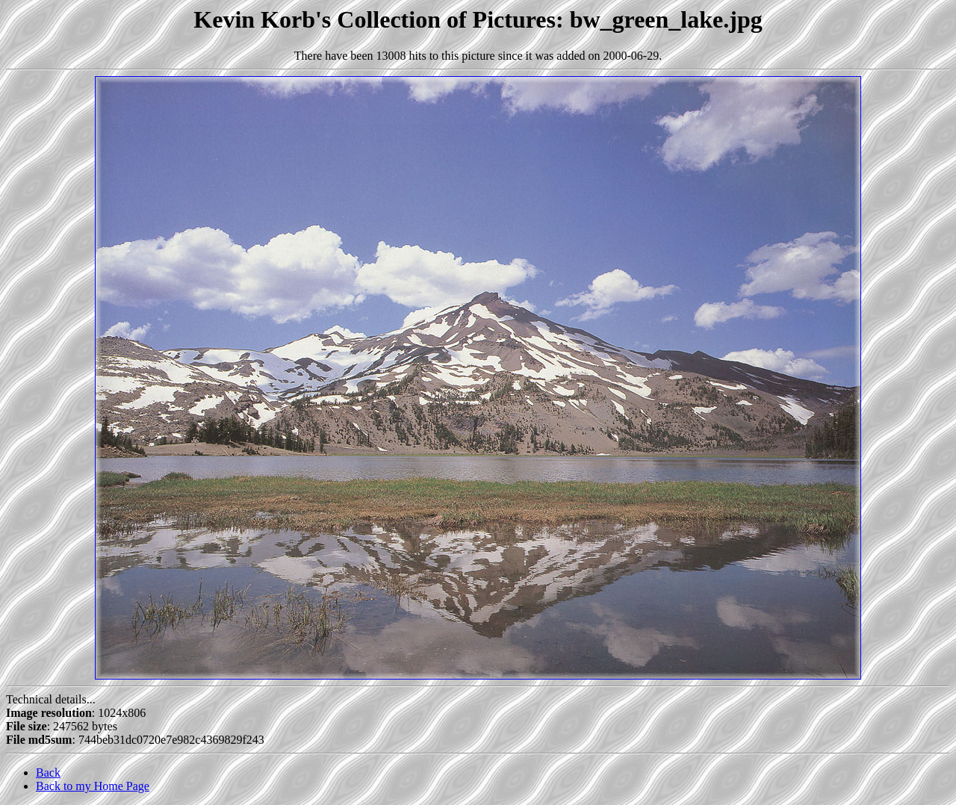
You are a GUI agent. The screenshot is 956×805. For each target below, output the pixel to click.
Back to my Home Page (92, 786)
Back (48, 772)
